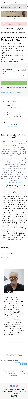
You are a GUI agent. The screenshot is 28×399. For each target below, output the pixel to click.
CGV (15, 389)
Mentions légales (8, 389)
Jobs (16, 391)
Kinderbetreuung (6, 253)
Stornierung (5, 258)
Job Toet (8, 292)
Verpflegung (5, 248)
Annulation (11, 391)
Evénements (10, 18)
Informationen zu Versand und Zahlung (11, 92)
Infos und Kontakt (12, 126)
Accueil (3, 18)
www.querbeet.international (14, 182)
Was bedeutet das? (24, 74)
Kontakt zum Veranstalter (20, 362)
